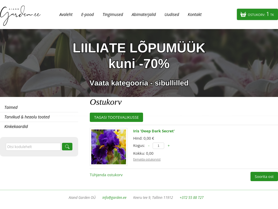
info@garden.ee (115, 197)
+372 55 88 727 (191, 197)
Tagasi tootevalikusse (116, 117)
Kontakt (195, 14)
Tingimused (113, 14)
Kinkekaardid (16, 126)
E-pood (87, 14)
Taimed (11, 107)
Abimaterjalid (144, 14)
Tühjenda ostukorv (106, 174)
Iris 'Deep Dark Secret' (154, 131)
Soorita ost (264, 176)
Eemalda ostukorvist (146, 159)
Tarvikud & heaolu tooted (27, 117)
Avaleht (65, 14)
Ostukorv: (261, 14)
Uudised (171, 14)
